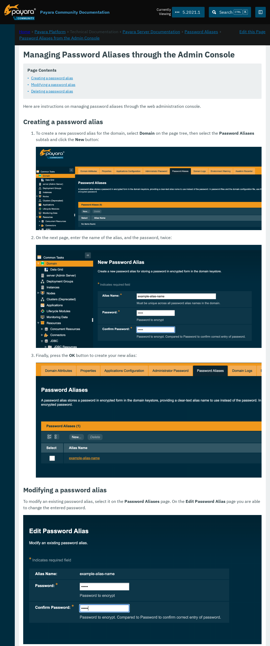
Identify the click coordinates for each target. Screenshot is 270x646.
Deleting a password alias (122, 107)
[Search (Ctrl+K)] (230, 12)
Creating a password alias (122, 94)
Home (94, 55)
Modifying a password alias (123, 101)
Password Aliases (139, 62)
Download (65, 626)
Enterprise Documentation (51, 636)
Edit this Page (252, 55)
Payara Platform (20, 52)
